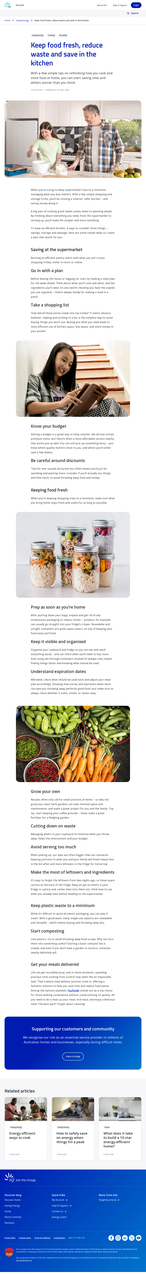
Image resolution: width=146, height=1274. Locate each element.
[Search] (133, 13)
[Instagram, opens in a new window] (118, 1240)
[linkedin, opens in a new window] (125, 1240)
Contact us (59, 1213)
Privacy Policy (10, 1240)
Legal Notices (59, 1240)
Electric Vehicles (13, 1219)
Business (9, 1224)
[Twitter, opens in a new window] (132, 1240)
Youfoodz (73, 990)
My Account (60, 1202)
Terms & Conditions (42, 1240)
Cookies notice (25, 1240)
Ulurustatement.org (24, 1262)
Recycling (63, 35)
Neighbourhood (109, 1202)
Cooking (51, 35)
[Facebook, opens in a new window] (111, 1240)
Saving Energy (37, 35)
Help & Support (120, 5)
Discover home (13, 1201)
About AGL (102, 5)
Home (107, 1127)
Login (136, 5)
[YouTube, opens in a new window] (138, 1240)
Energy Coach (59, 1219)
